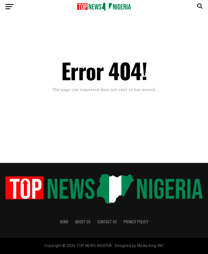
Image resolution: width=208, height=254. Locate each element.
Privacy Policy (135, 221)
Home (64, 221)
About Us (83, 221)
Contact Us (107, 221)
